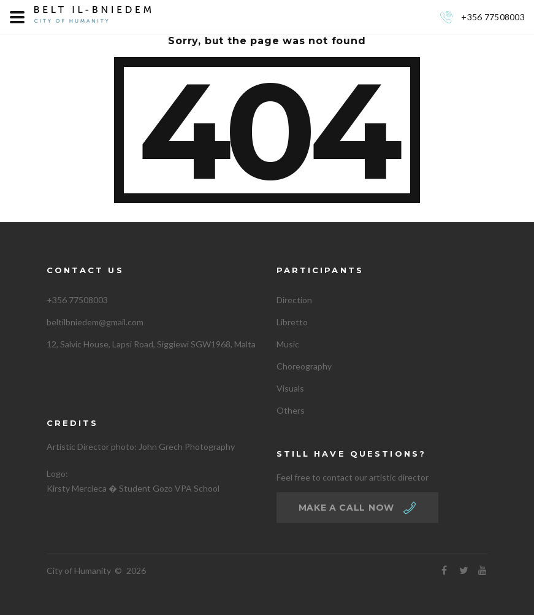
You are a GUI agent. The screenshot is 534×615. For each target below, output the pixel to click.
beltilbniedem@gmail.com (95, 322)
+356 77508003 (493, 17)
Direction (294, 300)
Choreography (304, 366)
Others (291, 410)
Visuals (290, 388)
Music (288, 344)
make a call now (347, 507)
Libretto (292, 322)
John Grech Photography (187, 446)
